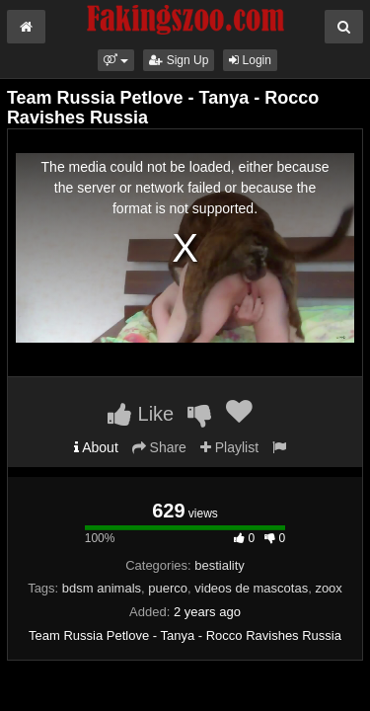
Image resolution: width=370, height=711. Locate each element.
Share (159, 447)
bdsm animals (101, 588)
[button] (116, 60)
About (96, 447)
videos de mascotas (251, 588)
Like (141, 414)
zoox (328, 588)
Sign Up (178, 60)
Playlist (229, 447)
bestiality (219, 565)
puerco (167, 588)
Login (250, 60)
